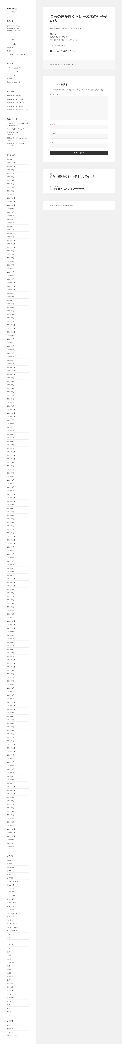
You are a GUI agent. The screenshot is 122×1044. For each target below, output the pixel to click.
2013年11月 (11, 663)
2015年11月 (11, 582)
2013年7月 (10, 677)
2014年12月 (11, 621)
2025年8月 (10, 170)
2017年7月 (10, 512)
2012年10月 (11, 709)
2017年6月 (10, 515)
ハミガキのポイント (13, 927)
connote (12, 8)
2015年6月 (10, 600)
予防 (8, 938)
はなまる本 (10, 885)
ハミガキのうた (12, 924)
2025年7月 (10, 173)
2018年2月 (10, 487)
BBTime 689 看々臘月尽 (15, 106)
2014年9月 (10, 632)
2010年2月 (10, 822)
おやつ (9, 871)
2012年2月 (10, 737)
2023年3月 (10, 272)
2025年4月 (10, 184)
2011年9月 (10, 755)
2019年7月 (10, 427)
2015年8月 (10, 593)
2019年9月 (10, 420)
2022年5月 (10, 307)
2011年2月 (10, 780)
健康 (8, 952)
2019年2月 (10, 445)
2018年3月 (10, 483)
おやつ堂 (10, 878)
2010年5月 (10, 811)
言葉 (8, 1005)
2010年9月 (10, 797)
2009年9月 (10, 840)
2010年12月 (11, 787)
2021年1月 (10, 364)
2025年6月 (10, 177)
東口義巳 (12, 125)
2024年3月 (10, 230)
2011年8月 (10, 758)
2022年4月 (10, 311)
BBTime (10, 864)
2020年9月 (10, 378)
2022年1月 (10, 321)
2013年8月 (10, 674)
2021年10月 (11, 332)
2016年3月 (10, 568)
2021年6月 (10, 346)
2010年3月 (10, 818)
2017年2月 (10, 529)
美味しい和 (10, 998)
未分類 (9, 969)
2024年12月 (11, 198)
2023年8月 (10, 254)
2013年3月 (10, 691)
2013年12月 (11, 660)
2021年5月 (10, 350)
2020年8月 (10, 381)
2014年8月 (10, 635)
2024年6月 (10, 219)
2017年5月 (10, 519)
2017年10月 (11, 501)
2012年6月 (10, 723)
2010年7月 (10, 804)
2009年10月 (11, 836)
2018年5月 (10, 476)
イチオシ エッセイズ (14, 68)
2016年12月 (11, 536)
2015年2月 (10, 614)
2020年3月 (10, 399)
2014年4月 (10, 646)
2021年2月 (10, 360)
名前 (52, 124)
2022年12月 (11, 283)
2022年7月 (10, 300)
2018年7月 (10, 469)
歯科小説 (10, 983)
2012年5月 (10, 727)
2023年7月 (10, 258)
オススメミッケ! (12, 892)
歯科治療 (10, 991)
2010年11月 (11, 790)
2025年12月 (11, 163)
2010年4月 (10, 815)
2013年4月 (10, 688)
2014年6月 (10, 639)
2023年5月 (10, 265)
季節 (8, 966)
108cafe (9, 860)
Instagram (10, 47)
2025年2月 (10, 191)
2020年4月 (10, 395)
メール (53, 133)
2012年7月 (10, 720)
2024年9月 (10, 209)
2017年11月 (11, 498)
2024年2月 (10, 233)
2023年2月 (10, 275)
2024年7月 (10, 216)
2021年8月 (10, 339)
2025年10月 (11, 166)
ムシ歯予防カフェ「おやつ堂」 (17, 54)
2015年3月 (10, 610)
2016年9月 (10, 547)
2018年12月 (11, 452)
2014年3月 (10, 649)
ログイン (10, 1025)
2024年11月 (11, 201)
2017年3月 (10, 526)
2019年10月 (11, 416)
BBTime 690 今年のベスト (15, 103)
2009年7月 (10, 847)
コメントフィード (12, 1032)
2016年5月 (10, 561)
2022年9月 (10, 293)
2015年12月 (11, 579)
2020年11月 (11, 371)
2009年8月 (10, 843)
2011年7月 (10, 762)
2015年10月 (11, 586)
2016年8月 (10, 550)
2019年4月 (10, 438)
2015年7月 (10, 596)
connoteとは (11, 44)
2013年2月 (10, 695)
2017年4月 (10, 522)
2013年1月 (10, 699)
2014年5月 (10, 642)
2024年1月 (10, 237)
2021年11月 (11, 328)
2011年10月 (11, 751)
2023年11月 (11, 244)
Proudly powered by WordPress (61, 205)
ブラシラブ (10, 934)
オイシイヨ (10, 888)
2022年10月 (11, 290)
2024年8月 (10, 212)
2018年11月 (11, 455)
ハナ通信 (10, 78)
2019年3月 (10, 441)
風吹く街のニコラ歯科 (14, 82)
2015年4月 (10, 607)
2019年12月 (11, 409)
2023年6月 (10, 261)
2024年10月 (11, 205)
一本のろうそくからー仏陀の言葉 (17, 123)
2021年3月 (10, 357)
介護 (8, 948)
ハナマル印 (10, 916)
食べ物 (9, 1008)
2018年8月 (10, 466)
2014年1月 (10, 656)
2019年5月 (10, 434)
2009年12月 (11, 829)
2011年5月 (10, 769)
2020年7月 (10, 385)
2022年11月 (11, 286)
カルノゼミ (10, 899)
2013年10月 (11, 667)
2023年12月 (11, 240)
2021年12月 (11, 325)
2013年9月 (10, 670)
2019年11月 (11, 413)
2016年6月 (10, 558)
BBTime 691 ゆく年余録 (15, 99)
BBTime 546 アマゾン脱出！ (16, 144)
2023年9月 (10, 251)
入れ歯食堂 (10, 962)
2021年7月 (10, 342)
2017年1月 (10, 533)
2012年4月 (10, 730)
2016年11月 (11, 540)
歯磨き (9, 980)
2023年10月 (11, 247)
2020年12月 (11, 367)
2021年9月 (10, 335)
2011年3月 (10, 776)
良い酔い (10, 1001)
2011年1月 (10, 783)
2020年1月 (10, 406)
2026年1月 (10, 159)
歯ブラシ (10, 976)
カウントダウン (12, 895)
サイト (52, 142)
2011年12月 (11, 744)
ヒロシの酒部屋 (12, 931)
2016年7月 (10, 554)
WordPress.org (12, 1036)
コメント (54, 95)
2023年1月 (10, 279)
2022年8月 (10, 297)
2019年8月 (10, 424)
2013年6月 (10, 681)
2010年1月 (10, 825)
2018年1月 (10, 491)
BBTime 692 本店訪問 (14, 95)
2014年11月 (11, 624)
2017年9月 (10, 505)
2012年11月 (11, 706)
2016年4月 (10, 565)
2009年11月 (11, 832)
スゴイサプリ (11, 906)
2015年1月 (10, 617)
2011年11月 (11, 748)
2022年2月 (10, 318)
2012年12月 (11, 702)
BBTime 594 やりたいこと (15, 132)
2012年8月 (10, 716)
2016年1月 (10, 575)
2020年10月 (11, 374)
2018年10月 (11, 459)
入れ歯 (9, 955)
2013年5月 (10, 684)
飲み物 (9, 1012)
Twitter (9, 51)
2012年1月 (10, 741)
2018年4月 (10, 480)
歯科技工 (10, 987)
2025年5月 (10, 180)
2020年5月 (10, 392)
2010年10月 (11, 794)
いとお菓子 (10, 867)
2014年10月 (11, 628)
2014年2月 (10, 653)
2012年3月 (10, 734)
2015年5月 (10, 603)
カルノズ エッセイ (13, 71)
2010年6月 (10, 808)
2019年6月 (10, 431)
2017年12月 (11, 494)
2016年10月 (11, 543)
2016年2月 (10, 572)
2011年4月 (10, 773)
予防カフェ (10, 945)
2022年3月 (10, 314)
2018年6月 (10, 473)
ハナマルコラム (12, 913)
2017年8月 (10, 508)
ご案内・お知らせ (12, 881)
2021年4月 (10, 353)
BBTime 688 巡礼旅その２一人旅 (17, 110)
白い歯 (9, 994)
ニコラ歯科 (10, 909)
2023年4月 (10, 268)
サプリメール (11, 75)
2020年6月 (10, 388)
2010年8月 (10, 801)
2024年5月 (10, 223)
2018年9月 (10, 462)
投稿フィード (11, 1029)
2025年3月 (10, 187)
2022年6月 (10, 304)
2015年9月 (10, 589)
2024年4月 (10, 226)
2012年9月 (10, 713)
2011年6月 (10, 766)
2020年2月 (10, 402)
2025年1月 (10, 194)
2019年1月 (10, 448)
